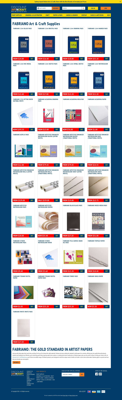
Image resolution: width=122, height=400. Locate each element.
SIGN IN (93, 8)
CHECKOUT (56, 8)
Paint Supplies (17, 15)
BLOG (28, 376)
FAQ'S (28, 377)
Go (82, 374)
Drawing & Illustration (33, 15)
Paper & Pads (57, 15)
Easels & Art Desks (97, 15)
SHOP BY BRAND (31, 374)
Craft (47, 15)
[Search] (83, 8)
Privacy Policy (65, 395)
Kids (108, 15)
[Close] (120, 2)
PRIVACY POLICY (30, 379)
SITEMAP (29, 385)
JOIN (105, 8)
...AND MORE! (39, 381)
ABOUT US (29, 373)
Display (84, 15)
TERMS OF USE (30, 383)
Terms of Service (72, 395)
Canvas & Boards (72, 15)
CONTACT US (30, 371)
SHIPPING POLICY (29, 381)
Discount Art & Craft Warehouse (20, 357)
